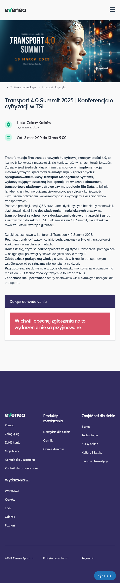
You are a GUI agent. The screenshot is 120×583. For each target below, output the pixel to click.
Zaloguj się (12, 434)
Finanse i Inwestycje (95, 461)
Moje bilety (12, 451)
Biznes (86, 427)
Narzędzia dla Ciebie (56, 432)
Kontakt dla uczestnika (20, 460)
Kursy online (90, 444)
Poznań (10, 525)
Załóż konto (13, 442)
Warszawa (12, 491)
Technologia (90, 435)
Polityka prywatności (55, 558)
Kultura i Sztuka (92, 452)
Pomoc (9, 425)
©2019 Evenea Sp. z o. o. (19, 558)
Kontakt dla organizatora (21, 468)
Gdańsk (10, 517)
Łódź (8, 508)
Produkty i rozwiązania (53, 418)
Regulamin (88, 558)
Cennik (47, 440)
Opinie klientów (53, 449)
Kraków (10, 499)
